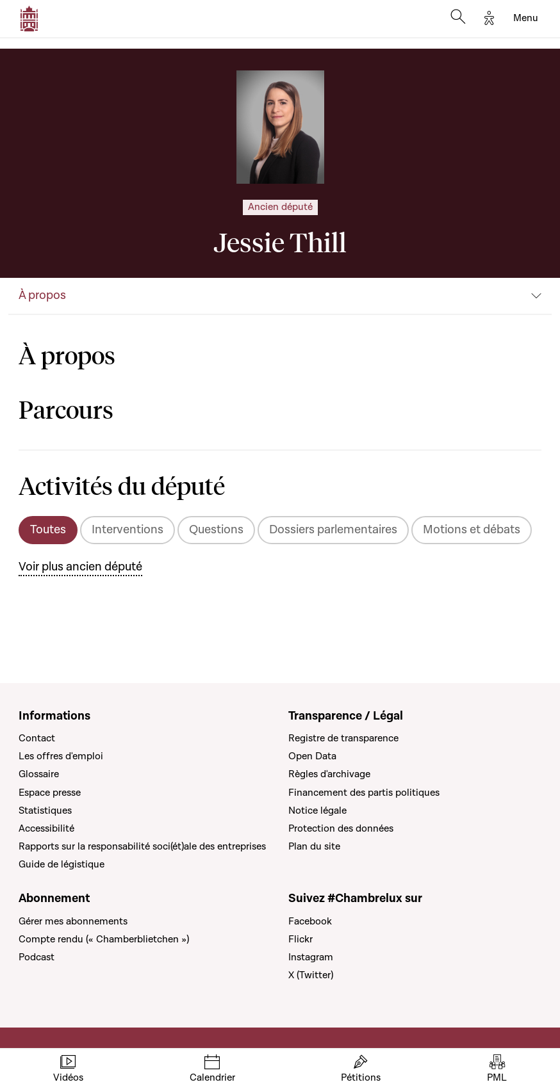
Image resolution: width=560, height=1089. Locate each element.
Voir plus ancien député (80, 567)
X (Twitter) (310, 975)
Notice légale (317, 810)
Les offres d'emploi (61, 756)
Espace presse (50, 792)
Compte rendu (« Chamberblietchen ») (104, 939)
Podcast (36, 957)
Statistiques (45, 810)
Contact (37, 738)
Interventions (127, 530)
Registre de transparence (343, 738)
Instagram (310, 957)
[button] (280, 297)
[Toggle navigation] (525, 18)
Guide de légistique (61, 864)
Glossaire (39, 774)
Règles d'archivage (329, 774)
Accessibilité (46, 828)
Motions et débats (471, 530)
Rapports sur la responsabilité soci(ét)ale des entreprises (142, 846)
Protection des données (340, 828)
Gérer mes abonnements (73, 921)
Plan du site (314, 846)
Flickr (300, 939)
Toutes (48, 530)
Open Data (312, 756)
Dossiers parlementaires (333, 530)
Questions (216, 530)
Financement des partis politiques (364, 792)
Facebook (310, 921)
